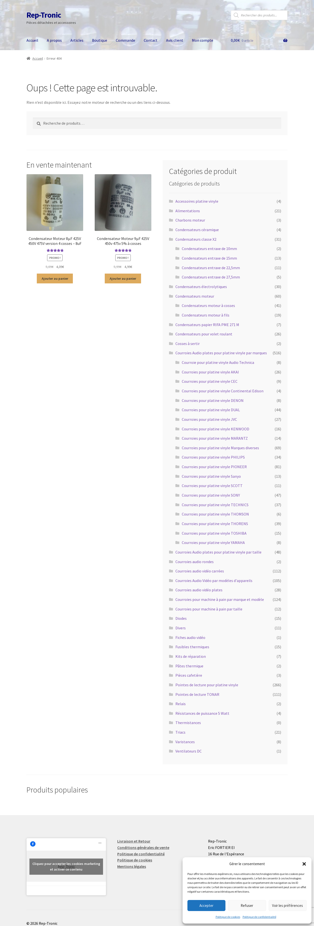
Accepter (206, 905)
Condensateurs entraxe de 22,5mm (211, 267)
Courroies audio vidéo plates (198, 589)
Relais (180, 703)
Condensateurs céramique (197, 229)
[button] (304, 863)
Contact (150, 40)
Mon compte (202, 40)
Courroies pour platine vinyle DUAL (211, 409)
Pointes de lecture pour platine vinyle (206, 684)
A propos (54, 40)
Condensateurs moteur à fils (205, 315)
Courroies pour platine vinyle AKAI (210, 372)
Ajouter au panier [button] (55, 278)
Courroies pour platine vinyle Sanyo (211, 476)
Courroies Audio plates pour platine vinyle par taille (218, 552)
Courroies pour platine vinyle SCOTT (212, 485)
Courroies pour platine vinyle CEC (209, 381)
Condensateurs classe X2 (195, 239)
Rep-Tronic (43, 15)
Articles (76, 40)
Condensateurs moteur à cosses (208, 305)
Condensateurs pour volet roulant (203, 333)
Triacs (180, 732)
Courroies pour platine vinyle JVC (209, 419)
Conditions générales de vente (143, 847)
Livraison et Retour (133, 841)
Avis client (174, 40)
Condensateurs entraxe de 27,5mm (211, 277)
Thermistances (188, 722)
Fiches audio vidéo (190, 637)
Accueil (32, 40)
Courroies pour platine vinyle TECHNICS (215, 504)
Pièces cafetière (188, 675)
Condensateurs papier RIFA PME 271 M (207, 324)
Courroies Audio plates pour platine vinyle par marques (221, 352)
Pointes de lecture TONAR (197, 694)
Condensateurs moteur (194, 296)
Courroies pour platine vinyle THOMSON (215, 514)
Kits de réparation (190, 656)
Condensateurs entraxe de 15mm (209, 258)
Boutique (99, 40)
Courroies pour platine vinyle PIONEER (214, 466)
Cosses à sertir (187, 343)
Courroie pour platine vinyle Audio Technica (218, 362)
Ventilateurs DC (188, 751)
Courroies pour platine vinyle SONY (211, 495)
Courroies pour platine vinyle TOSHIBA (214, 533)
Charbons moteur (190, 220)
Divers (180, 627)
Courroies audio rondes (194, 561)
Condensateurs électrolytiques (201, 286)
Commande (125, 40)
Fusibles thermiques (192, 646)
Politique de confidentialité (259, 917)
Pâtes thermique (189, 665)
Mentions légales (131, 866)
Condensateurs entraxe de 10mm (209, 248)
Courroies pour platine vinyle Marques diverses (220, 447)
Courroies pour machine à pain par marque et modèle (219, 599)
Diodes (181, 618)
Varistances (185, 741)
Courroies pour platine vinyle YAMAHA (213, 542)
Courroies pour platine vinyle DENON (213, 400)
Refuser (247, 905)
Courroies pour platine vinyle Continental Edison (222, 390)
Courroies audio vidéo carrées (199, 571)
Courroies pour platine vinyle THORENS (215, 523)
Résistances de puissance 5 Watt (202, 713)
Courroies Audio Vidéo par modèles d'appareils (213, 580)
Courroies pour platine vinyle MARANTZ (215, 438)
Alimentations (187, 210)
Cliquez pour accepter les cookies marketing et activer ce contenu (66, 866)
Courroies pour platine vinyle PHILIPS (213, 457)
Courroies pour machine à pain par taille (208, 609)
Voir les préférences (287, 905)
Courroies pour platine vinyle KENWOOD (215, 428)
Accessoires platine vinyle (196, 201)
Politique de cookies (228, 917)
